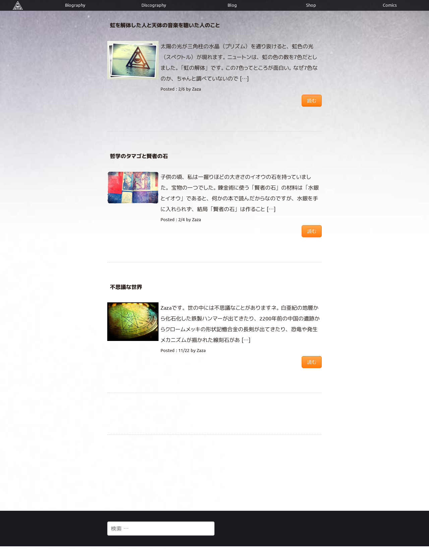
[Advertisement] (214, 472)
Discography (153, 5)
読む (311, 100)
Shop (311, 5)
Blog (232, 5)
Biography (75, 5)
